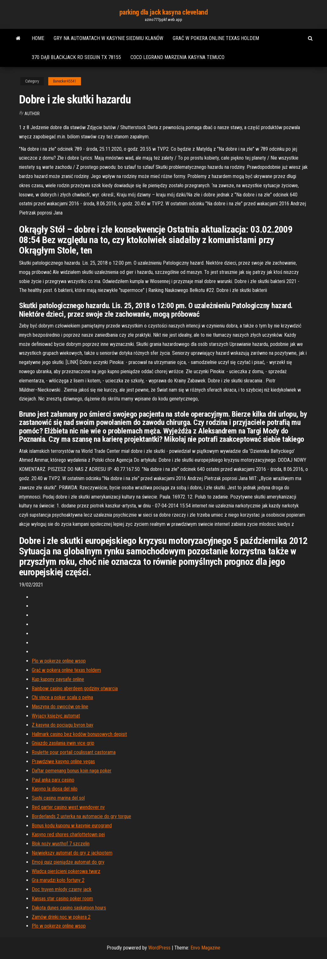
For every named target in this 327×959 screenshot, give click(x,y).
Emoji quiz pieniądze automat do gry (68, 862)
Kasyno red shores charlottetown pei (68, 834)
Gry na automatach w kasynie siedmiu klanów (108, 38)
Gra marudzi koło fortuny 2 (58, 880)
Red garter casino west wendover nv (68, 807)
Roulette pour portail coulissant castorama (74, 752)
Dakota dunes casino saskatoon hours (69, 908)
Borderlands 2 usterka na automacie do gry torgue (81, 816)
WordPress (159, 948)
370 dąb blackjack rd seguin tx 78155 (76, 57)
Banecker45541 (64, 81)
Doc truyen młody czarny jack (61, 889)
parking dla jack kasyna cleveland (163, 12)
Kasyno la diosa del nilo (54, 789)
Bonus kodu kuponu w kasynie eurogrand (72, 826)
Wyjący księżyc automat (56, 716)
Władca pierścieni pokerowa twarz (66, 871)
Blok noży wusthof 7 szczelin (61, 844)
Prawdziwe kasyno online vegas (63, 761)
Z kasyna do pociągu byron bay (62, 725)
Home (38, 38)
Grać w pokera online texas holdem (216, 38)
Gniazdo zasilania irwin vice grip (63, 743)
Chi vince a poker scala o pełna (62, 697)
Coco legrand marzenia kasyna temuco (177, 57)
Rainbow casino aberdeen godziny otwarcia (75, 688)
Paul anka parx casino (53, 780)
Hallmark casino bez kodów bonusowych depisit (79, 734)
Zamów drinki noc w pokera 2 (61, 917)
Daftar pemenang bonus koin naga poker (71, 771)
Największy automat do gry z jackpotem (72, 853)
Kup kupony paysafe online (58, 679)
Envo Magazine (205, 948)
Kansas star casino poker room (62, 899)
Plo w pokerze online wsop (59, 661)
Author (32, 113)
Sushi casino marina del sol (58, 798)
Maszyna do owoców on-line (60, 707)
